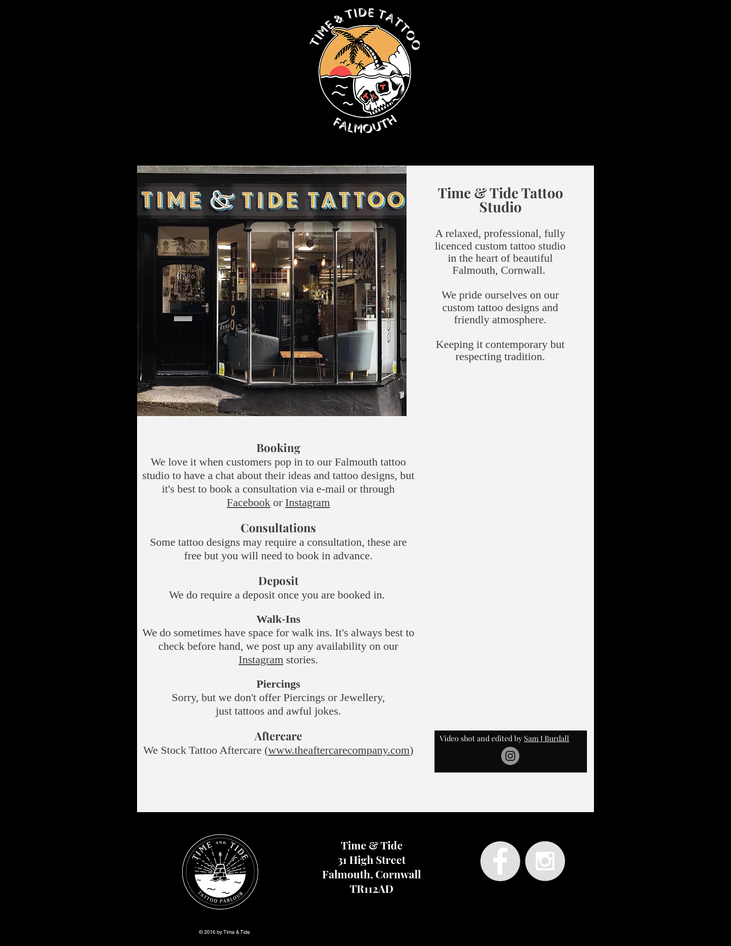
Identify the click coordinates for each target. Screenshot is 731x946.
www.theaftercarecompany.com (338, 750)
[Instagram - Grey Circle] (545, 861)
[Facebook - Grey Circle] (500, 861)
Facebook (248, 502)
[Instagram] (510, 756)
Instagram (307, 502)
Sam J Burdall (546, 738)
